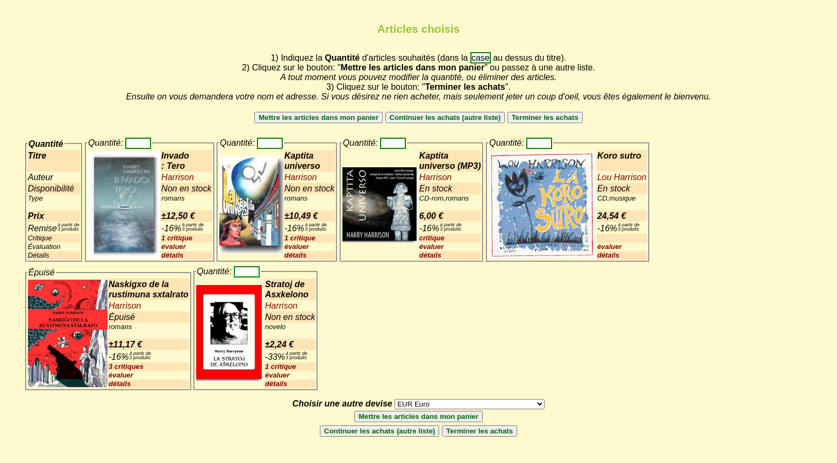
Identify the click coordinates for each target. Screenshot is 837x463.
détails (172, 255)
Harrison (177, 177)
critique (432, 238)
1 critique (176, 238)
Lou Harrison (622, 177)
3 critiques (126, 366)
